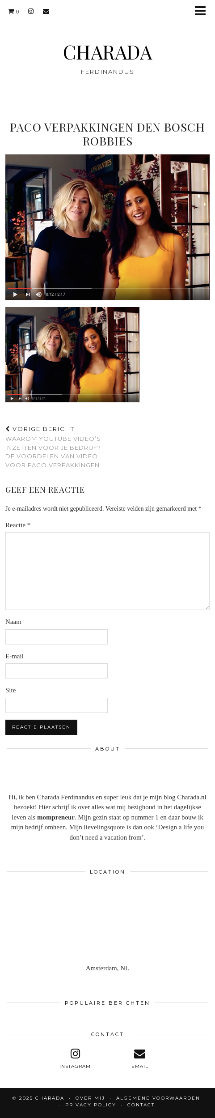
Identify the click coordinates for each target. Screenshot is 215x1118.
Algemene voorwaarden (158, 1098)
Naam (13, 621)
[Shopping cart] (13, 11)
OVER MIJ (90, 1098)
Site (10, 690)
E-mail (14, 656)
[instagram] (31, 11)
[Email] (46, 11)
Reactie (17, 525)
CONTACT (141, 1105)
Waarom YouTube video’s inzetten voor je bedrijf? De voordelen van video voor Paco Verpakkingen (56, 447)
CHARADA (107, 51)
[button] (203, 11)
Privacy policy (90, 1105)
